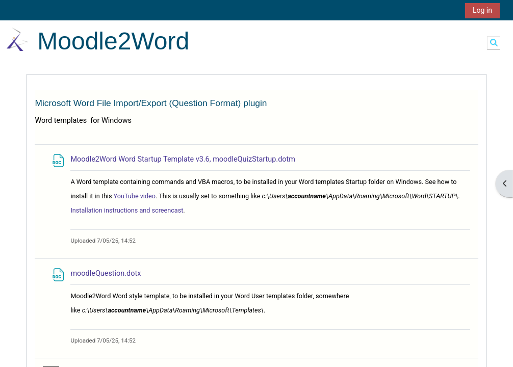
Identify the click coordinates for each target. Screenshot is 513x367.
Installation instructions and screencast (126, 210)
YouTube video (135, 196)
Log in (482, 10)
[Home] (17, 39)
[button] (493, 42)
